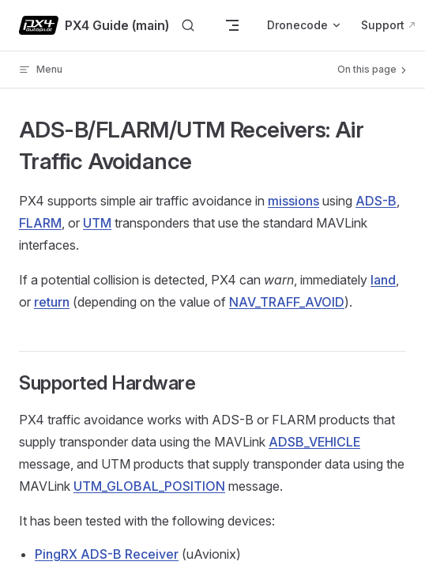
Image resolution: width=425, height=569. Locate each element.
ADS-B (376, 201)
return (52, 302)
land (383, 280)
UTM (97, 223)
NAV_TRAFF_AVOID (286, 302)
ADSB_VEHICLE (314, 442)
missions (293, 201)
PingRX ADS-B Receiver (107, 554)
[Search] (188, 25)
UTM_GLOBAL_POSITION (149, 486)
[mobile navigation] (232, 25)
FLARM (40, 223)
